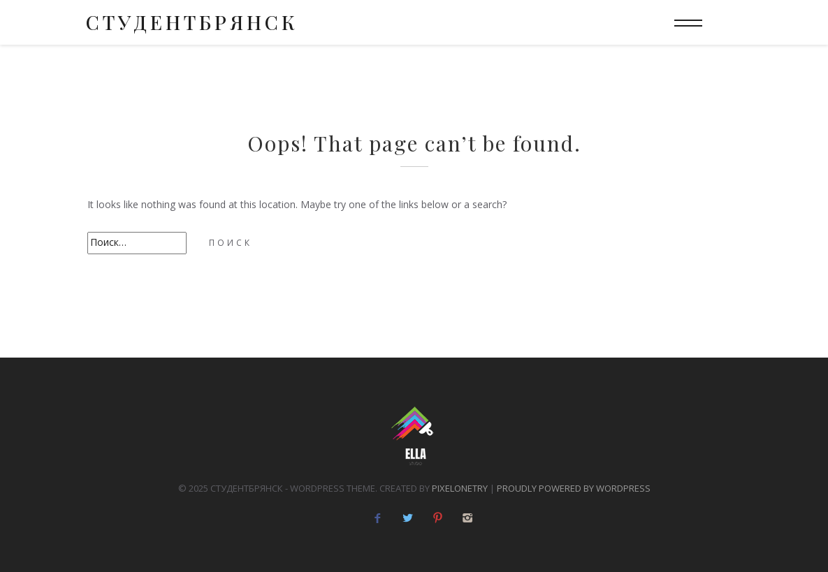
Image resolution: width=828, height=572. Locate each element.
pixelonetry (460, 488)
